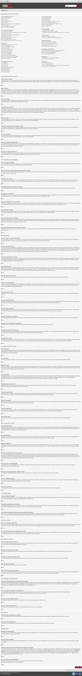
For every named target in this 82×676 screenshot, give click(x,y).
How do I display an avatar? (6, 38)
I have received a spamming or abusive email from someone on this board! (55, 32)
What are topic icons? (5, 71)
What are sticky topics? (5, 69)
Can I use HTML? (4, 63)
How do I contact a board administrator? (49, 66)
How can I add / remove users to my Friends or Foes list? (52, 37)
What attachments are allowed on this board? (50, 57)
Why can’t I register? (5, 20)
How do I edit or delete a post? (6, 45)
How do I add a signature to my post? (8, 46)
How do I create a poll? (5, 48)
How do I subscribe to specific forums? (49, 52)
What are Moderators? (46, 19)
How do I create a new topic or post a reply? (9, 44)
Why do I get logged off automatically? (8, 26)
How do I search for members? (47, 45)
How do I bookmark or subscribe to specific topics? (51, 51)
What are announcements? (6, 68)
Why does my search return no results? (49, 42)
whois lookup (4, 650)
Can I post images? (4, 66)
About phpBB (10, 633)
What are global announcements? (7, 67)
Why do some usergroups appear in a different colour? (52, 23)
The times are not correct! (6, 33)
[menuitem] (8, 1)
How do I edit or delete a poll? (6, 50)
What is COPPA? (4, 19)
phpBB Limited (35, 632)
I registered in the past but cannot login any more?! (10, 23)
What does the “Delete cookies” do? (7, 27)
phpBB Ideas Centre (55, 640)
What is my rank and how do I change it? (8, 39)
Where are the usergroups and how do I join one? (51, 21)
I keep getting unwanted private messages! (50, 31)
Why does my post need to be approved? (8, 57)
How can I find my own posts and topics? (49, 46)
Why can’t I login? (4, 22)
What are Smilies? (4, 64)
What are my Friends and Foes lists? (48, 36)
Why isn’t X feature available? (47, 64)
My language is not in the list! (6, 35)
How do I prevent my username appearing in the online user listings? (13, 32)
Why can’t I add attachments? (6, 52)
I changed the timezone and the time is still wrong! (10, 34)
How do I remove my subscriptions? (48, 53)
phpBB (44, 196)
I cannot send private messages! (48, 30)
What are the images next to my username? (9, 37)
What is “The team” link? (46, 26)
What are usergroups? (46, 20)
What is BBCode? (4, 62)
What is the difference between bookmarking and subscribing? (53, 50)
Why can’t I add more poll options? (7, 49)
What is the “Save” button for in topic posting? (9, 56)
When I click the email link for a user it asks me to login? (11, 40)
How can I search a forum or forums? (48, 41)
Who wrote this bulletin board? (47, 62)
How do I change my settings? (6, 31)
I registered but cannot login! (6, 21)
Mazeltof (9, 673)
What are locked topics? (5, 70)
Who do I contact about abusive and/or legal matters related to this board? (55, 65)
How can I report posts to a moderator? (8, 55)
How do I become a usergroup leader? (49, 22)
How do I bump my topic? (5, 58)
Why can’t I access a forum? (6, 51)
